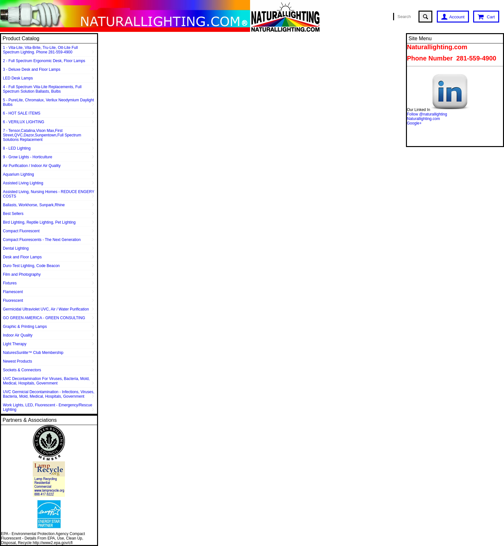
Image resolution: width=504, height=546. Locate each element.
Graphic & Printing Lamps (25, 326)
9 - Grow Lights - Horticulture (27, 157)
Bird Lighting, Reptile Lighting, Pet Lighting (39, 222)
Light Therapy (14, 344)
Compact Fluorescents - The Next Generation (42, 239)
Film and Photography (21, 274)
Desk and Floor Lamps (22, 257)
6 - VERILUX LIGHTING (23, 122)
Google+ (414, 123)
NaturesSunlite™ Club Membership (33, 352)
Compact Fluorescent (21, 231)
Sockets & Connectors (22, 370)
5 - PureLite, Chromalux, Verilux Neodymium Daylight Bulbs (48, 102)
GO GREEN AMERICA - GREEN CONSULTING (44, 318)
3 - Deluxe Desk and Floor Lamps (31, 69)
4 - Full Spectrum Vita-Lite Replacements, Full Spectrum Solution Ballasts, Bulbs (42, 89)
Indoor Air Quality (17, 335)
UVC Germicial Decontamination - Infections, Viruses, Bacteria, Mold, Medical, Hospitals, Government (48, 394)
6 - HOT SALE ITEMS (21, 113)
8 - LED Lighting (17, 148)
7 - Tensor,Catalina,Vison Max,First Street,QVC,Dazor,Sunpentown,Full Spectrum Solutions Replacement (42, 135)
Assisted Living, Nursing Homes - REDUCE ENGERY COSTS (48, 194)
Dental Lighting (16, 248)
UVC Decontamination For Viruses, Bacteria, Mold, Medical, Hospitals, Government (46, 380)
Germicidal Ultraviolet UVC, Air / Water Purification (46, 309)
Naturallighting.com (423, 118)
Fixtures (10, 283)
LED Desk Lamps (18, 78)
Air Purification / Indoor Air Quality (31, 165)
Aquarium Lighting (18, 174)
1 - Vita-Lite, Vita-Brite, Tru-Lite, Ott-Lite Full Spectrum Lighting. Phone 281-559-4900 (40, 49)
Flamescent (13, 292)
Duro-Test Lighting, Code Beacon (31, 266)
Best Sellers (13, 213)
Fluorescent (13, 300)
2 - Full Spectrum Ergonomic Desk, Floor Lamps (44, 61)
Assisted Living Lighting (23, 183)
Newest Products (17, 361)
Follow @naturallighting (427, 114)
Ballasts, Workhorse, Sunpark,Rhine (34, 205)
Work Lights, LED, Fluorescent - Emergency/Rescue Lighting (47, 407)
